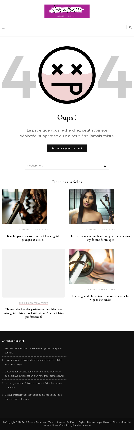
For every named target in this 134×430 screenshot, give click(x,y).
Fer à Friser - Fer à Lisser (34, 422)
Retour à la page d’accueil (67, 148)
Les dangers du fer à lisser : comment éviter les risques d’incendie (100, 297)
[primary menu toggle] (4, 29)
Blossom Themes (112, 422)
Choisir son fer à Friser (33, 303)
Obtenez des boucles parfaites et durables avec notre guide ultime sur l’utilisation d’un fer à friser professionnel (33, 313)
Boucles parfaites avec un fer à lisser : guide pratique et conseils (33, 238)
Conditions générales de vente (75, 425)
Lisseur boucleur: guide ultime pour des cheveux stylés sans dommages (100, 238)
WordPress (52, 425)
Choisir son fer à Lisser (33, 230)
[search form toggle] (130, 27)
